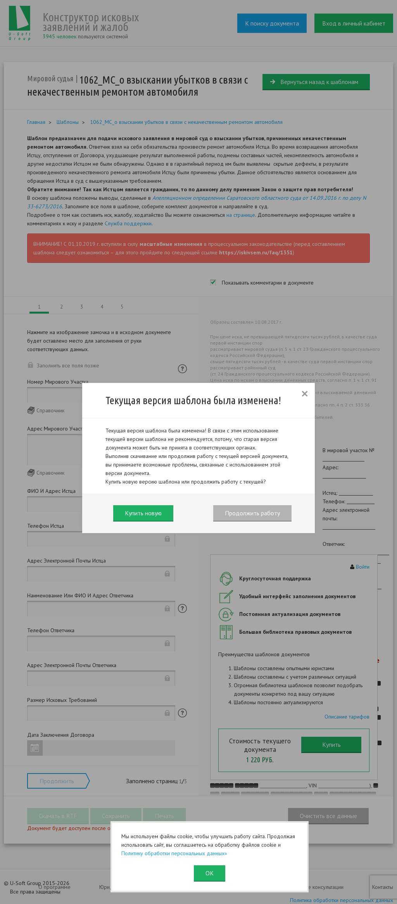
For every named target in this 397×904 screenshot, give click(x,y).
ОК (209, 873)
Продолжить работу (252, 513)
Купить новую (143, 513)
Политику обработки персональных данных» (174, 853)
